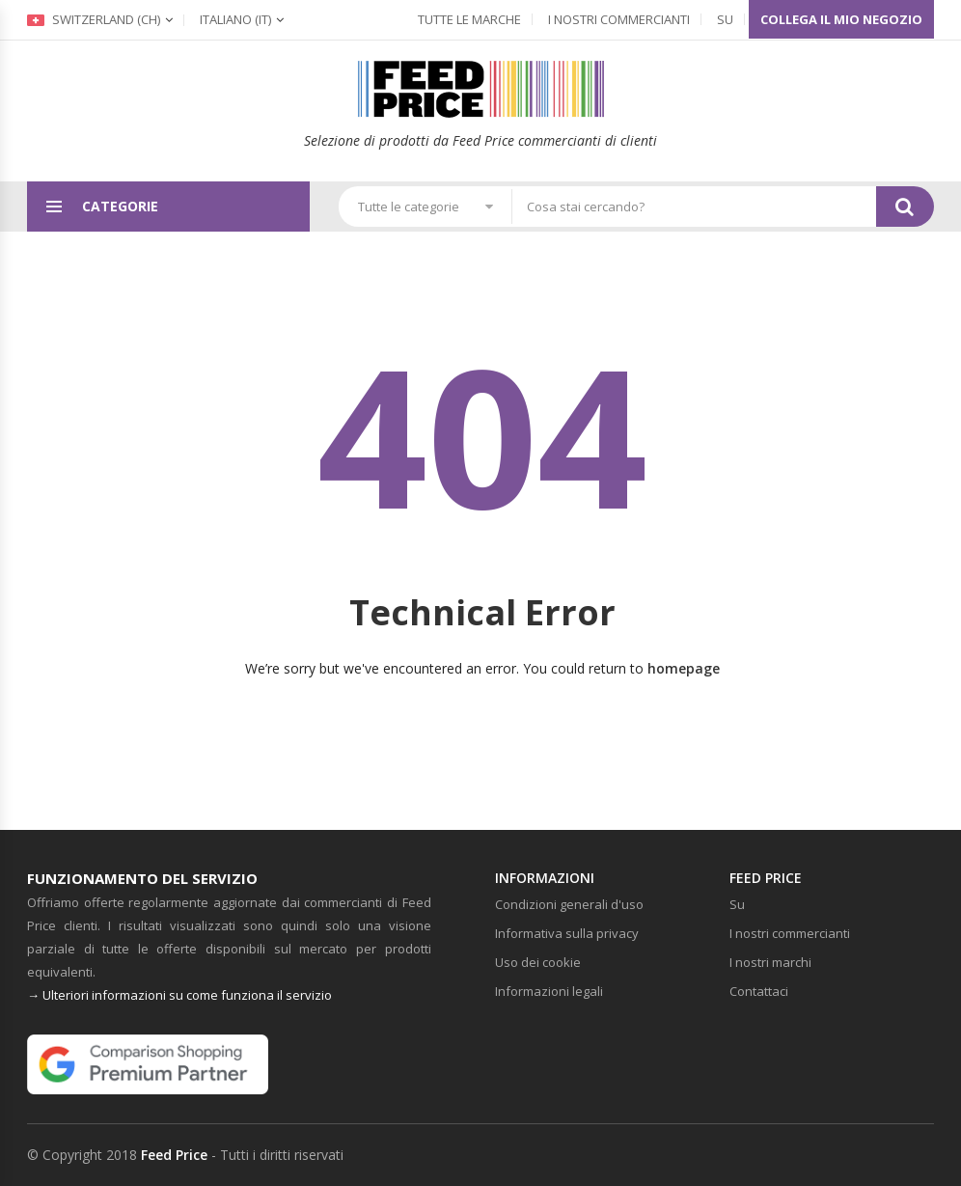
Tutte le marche (469, 19)
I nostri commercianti (619, 19)
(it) (235, 19)
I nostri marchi (770, 962)
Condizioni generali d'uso (569, 904)
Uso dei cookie (538, 962)
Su (725, 19)
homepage (683, 668)
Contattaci (758, 991)
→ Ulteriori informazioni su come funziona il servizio (179, 995)
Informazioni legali (549, 991)
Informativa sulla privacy (567, 933)
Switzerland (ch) (93, 19)
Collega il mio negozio (841, 19)
